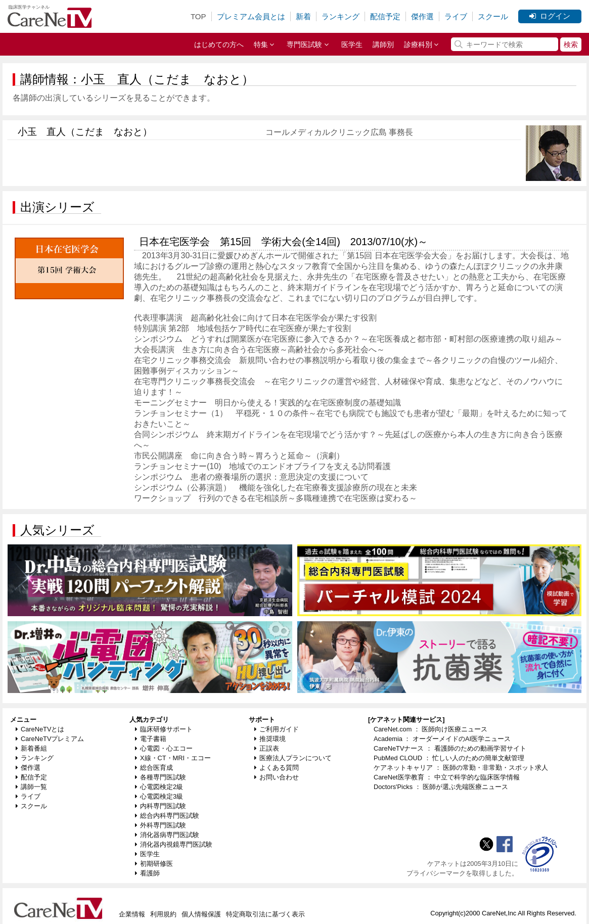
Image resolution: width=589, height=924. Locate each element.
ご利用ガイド (276, 729)
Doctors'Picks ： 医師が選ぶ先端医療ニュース (441, 787)
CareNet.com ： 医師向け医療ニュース (431, 729)
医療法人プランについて (293, 758)
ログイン (549, 16)
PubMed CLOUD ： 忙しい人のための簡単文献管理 (449, 758)
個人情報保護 (201, 914)
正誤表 (266, 748)
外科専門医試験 (160, 825)
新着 (303, 16)
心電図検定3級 (159, 796)
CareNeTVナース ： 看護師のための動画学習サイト (450, 748)
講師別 (383, 44)
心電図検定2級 (159, 787)
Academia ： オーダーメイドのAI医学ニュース (442, 739)
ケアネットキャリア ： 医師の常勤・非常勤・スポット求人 (461, 767)
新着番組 (31, 748)
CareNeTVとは (40, 729)
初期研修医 (154, 863)
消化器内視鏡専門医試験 (173, 844)
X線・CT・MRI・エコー (173, 758)
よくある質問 (276, 767)
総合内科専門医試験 (167, 815)
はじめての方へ (219, 44)
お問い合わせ (276, 777)
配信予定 (385, 16)
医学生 (352, 44)
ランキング (340, 16)
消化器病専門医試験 (167, 835)
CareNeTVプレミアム (50, 739)
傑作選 (422, 16)
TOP (198, 16)
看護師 (147, 873)
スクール (493, 16)
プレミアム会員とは (251, 16)
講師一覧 (31, 787)
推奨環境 (270, 739)
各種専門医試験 (160, 777)
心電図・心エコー (164, 748)
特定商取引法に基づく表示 (265, 914)
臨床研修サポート (164, 729)
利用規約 (163, 914)
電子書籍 (150, 739)
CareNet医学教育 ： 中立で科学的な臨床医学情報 (447, 777)
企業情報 (132, 914)
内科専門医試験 (160, 806)
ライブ (455, 16)
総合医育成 (154, 767)
